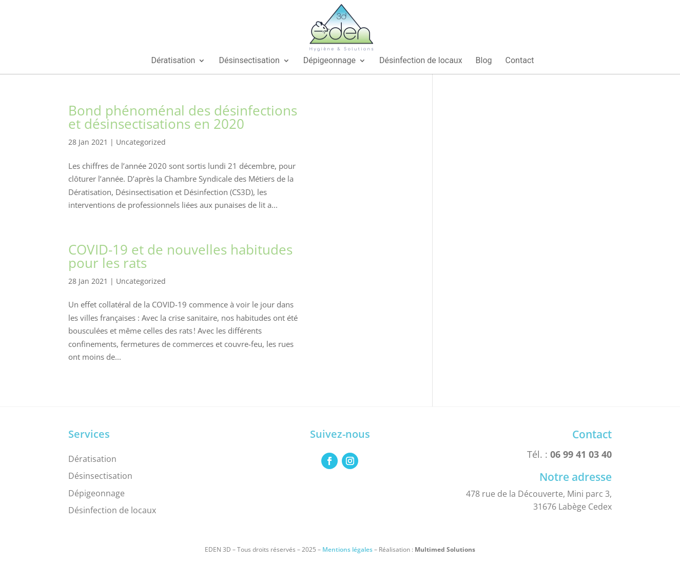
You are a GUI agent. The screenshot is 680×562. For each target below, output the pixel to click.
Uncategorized (141, 142)
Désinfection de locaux (112, 510)
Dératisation (92, 458)
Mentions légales (347, 549)
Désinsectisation (100, 475)
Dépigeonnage (96, 493)
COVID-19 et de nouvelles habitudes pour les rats (180, 256)
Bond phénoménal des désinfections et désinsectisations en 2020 (182, 117)
